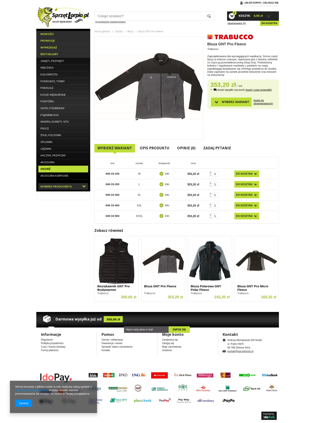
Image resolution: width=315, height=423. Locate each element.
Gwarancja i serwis (112, 343)
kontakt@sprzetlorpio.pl (240, 351)
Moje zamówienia (171, 346)
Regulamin (47, 339)
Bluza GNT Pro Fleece (160, 286)
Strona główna (102, 31)
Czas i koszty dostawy (53, 346)
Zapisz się (179, 329)
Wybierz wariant (235, 102)
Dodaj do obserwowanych (261, 102)
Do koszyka (269, 23)
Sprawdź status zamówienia (117, 346)
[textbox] (149, 16)
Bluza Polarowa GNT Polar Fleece (206, 287)
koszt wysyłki (226, 89)
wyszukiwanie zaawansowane (110, 22)
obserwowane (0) (237, 23)
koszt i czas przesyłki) (259, 89)
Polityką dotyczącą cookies (31, 390)
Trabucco (213, 49)
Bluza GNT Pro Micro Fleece (252, 287)
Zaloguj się (270, 2)
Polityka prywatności (52, 343)
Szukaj (209, 16)
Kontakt (106, 350)
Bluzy (131, 31)
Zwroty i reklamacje (112, 339)
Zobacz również (108, 230)
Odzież (119, 31)
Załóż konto (252, 2)
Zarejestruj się (170, 339)
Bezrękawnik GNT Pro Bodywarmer (113, 287)
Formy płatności (50, 350)
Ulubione (167, 350)
